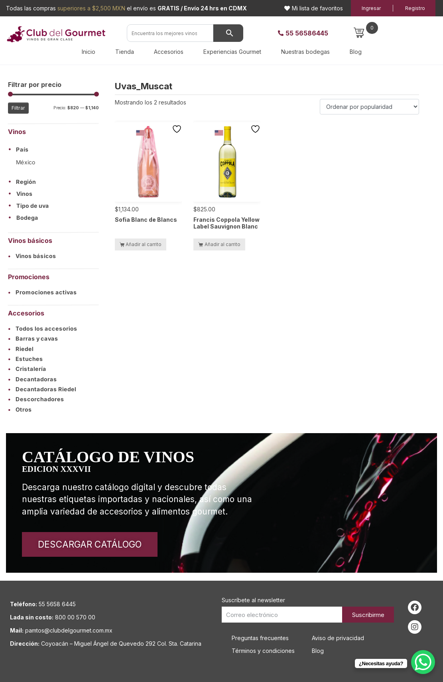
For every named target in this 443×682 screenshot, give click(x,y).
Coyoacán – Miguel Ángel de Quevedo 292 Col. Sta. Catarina (121, 643)
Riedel (20, 348)
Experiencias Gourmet (232, 51)
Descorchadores (36, 399)
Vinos (24, 194)
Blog (356, 51)
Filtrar (18, 108)
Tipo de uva (32, 206)
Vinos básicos (32, 255)
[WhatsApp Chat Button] (423, 662)
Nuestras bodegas (305, 51)
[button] (53, 150)
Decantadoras (32, 379)
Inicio (88, 51)
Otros (20, 409)
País (22, 150)
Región (26, 182)
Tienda (124, 51)
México (25, 162)
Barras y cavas (33, 338)
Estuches (25, 358)
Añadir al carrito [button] (143, 244)
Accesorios (168, 51)
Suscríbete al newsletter (253, 600)
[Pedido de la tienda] (369, 106)
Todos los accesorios (42, 328)
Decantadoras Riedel (42, 389)
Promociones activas (42, 292)
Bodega (27, 218)
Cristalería (27, 369)
